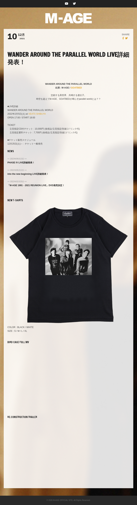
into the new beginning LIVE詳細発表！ (28, 174)
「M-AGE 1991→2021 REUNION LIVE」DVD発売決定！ (36, 185)
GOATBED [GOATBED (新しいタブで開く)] (76, 87)
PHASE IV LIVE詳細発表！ (21, 162)
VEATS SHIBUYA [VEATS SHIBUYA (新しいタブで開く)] (37, 114)
